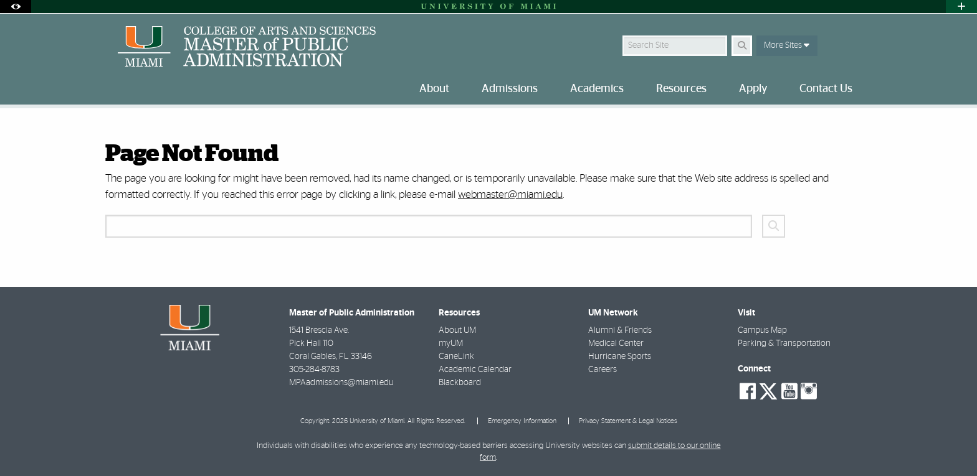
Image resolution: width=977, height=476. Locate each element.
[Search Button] (742, 45)
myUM (451, 343)
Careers (602, 369)
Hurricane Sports (619, 356)
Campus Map (762, 330)
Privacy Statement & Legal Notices (628, 421)
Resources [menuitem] (681, 89)
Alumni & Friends (620, 330)
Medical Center (616, 343)
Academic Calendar (475, 369)
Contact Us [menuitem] (825, 89)
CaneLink (456, 356)
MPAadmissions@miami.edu (341, 382)
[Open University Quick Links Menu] (961, 6)
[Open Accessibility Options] (15, 6)
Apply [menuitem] (753, 89)
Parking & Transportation (784, 343)
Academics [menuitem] (597, 89)
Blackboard (460, 382)
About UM (457, 330)
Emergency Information (522, 421)
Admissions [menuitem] (510, 89)
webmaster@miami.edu (510, 194)
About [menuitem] (434, 89)
